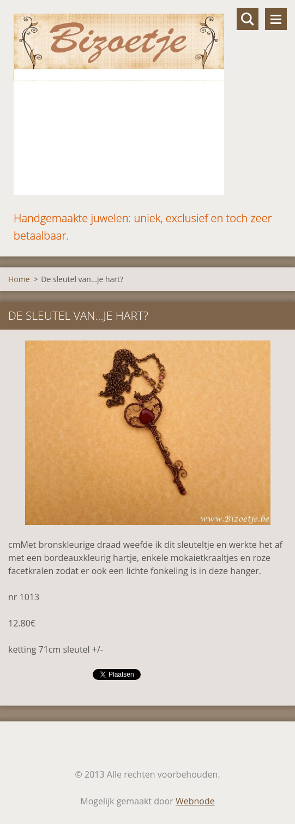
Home (19, 279)
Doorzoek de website (247, 19)
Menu (276, 19)
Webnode (195, 801)
